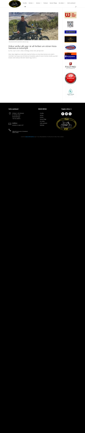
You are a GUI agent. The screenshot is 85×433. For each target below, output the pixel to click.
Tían (11, 50)
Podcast (46, 3)
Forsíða (25, 3)
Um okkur (61, 3)
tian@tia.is (14, 123)
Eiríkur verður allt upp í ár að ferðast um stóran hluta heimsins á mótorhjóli (32, 47)
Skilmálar (42, 125)
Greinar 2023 (33, 50)
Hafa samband (71, 3)
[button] (82, 2)
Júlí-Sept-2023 (40, 50)
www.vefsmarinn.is (30, 136)
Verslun (31, 3)
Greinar (38, 3)
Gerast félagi (53, 3)
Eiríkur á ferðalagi (25, 50)
